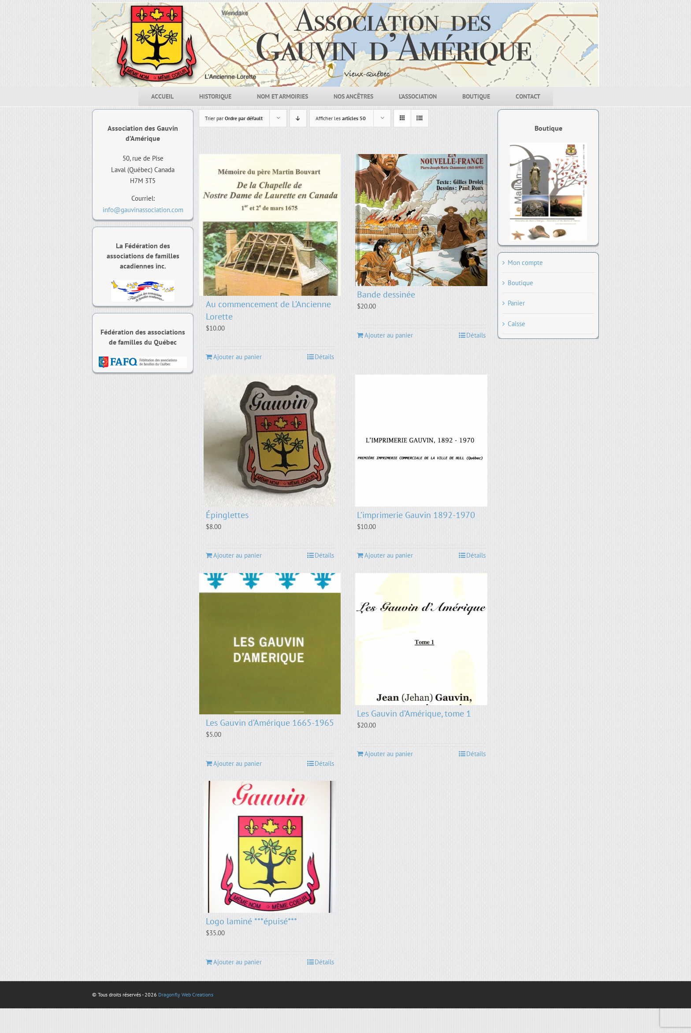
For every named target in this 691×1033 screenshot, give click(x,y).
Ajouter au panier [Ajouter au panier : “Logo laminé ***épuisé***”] (237, 962)
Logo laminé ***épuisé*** (251, 921)
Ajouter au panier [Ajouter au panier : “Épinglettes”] (237, 555)
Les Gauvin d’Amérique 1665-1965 (270, 722)
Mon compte (525, 262)
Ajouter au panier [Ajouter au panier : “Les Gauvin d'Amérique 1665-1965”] (237, 763)
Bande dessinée (386, 294)
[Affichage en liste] (419, 118)
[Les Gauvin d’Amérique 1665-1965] (270, 644)
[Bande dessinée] (421, 220)
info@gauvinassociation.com (143, 210)
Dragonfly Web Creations (185, 994)
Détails (324, 357)
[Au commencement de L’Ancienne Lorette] (270, 225)
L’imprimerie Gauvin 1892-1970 (416, 515)
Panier (516, 303)
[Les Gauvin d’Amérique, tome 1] (421, 639)
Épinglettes (227, 515)
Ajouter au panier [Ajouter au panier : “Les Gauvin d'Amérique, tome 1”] (388, 754)
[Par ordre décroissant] (298, 118)
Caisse (516, 324)
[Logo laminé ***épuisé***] (270, 847)
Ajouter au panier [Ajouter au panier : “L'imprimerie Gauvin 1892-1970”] (388, 555)
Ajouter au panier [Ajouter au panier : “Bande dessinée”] (388, 335)
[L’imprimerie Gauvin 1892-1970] (421, 441)
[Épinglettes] (270, 441)
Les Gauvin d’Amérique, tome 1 (414, 713)
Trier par (234, 118)
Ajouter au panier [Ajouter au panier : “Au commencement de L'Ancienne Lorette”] (237, 357)
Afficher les (341, 118)
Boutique (520, 283)
